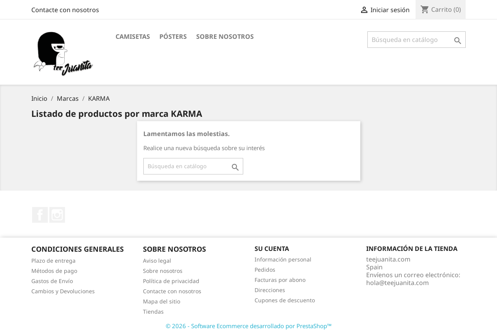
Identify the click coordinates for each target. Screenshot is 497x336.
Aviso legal (157, 260)
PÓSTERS (173, 36)
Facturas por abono (280, 279)
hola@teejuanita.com (397, 282)
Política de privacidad (171, 281)
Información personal (283, 259)
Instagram (57, 215)
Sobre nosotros (225, 36)
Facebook (40, 215)
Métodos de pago (54, 270)
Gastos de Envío (52, 281)
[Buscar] (416, 39)
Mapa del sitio (161, 301)
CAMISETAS (133, 36)
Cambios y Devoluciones (63, 291)
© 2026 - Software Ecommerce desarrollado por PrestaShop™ (249, 326)
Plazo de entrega (53, 260)
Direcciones (270, 290)
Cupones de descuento (285, 300)
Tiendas (153, 311)
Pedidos (265, 269)
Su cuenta (272, 248)
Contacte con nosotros (65, 9)
